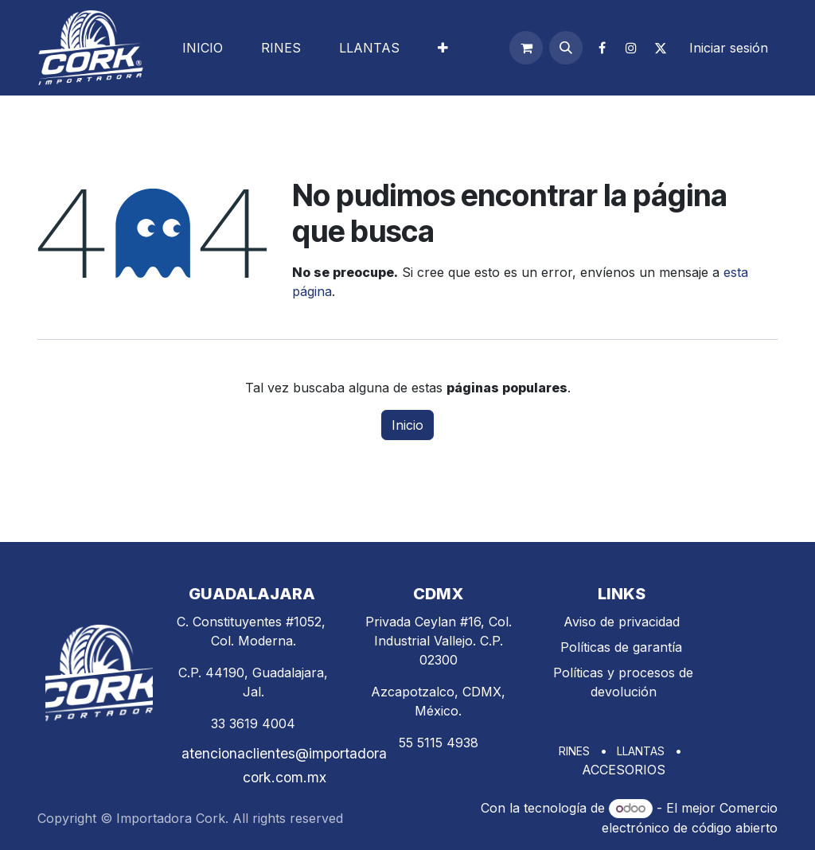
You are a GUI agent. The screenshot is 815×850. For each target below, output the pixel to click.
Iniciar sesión (728, 48)
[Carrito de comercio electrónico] (526, 47)
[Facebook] (601, 47)
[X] (660, 47)
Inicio (407, 425)
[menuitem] (202, 48)
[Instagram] (631, 47)
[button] (566, 47)
